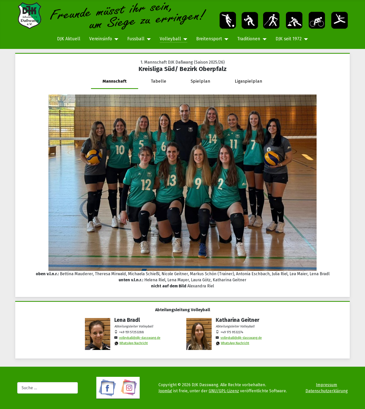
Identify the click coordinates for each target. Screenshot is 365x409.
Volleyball (170, 39)
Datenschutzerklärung (326, 390)
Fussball (135, 39)
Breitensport (209, 39)
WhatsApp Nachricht (133, 343)
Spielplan (200, 81)
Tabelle (158, 81)
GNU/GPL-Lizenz (224, 390)
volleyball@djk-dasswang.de (139, 338)
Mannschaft (114, 81)
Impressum (326, 384)
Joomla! (165, 390)
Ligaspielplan (248, 81)
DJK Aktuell (68, 39)
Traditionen (248, 39)
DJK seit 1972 (289, 39)
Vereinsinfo (100, 39)
